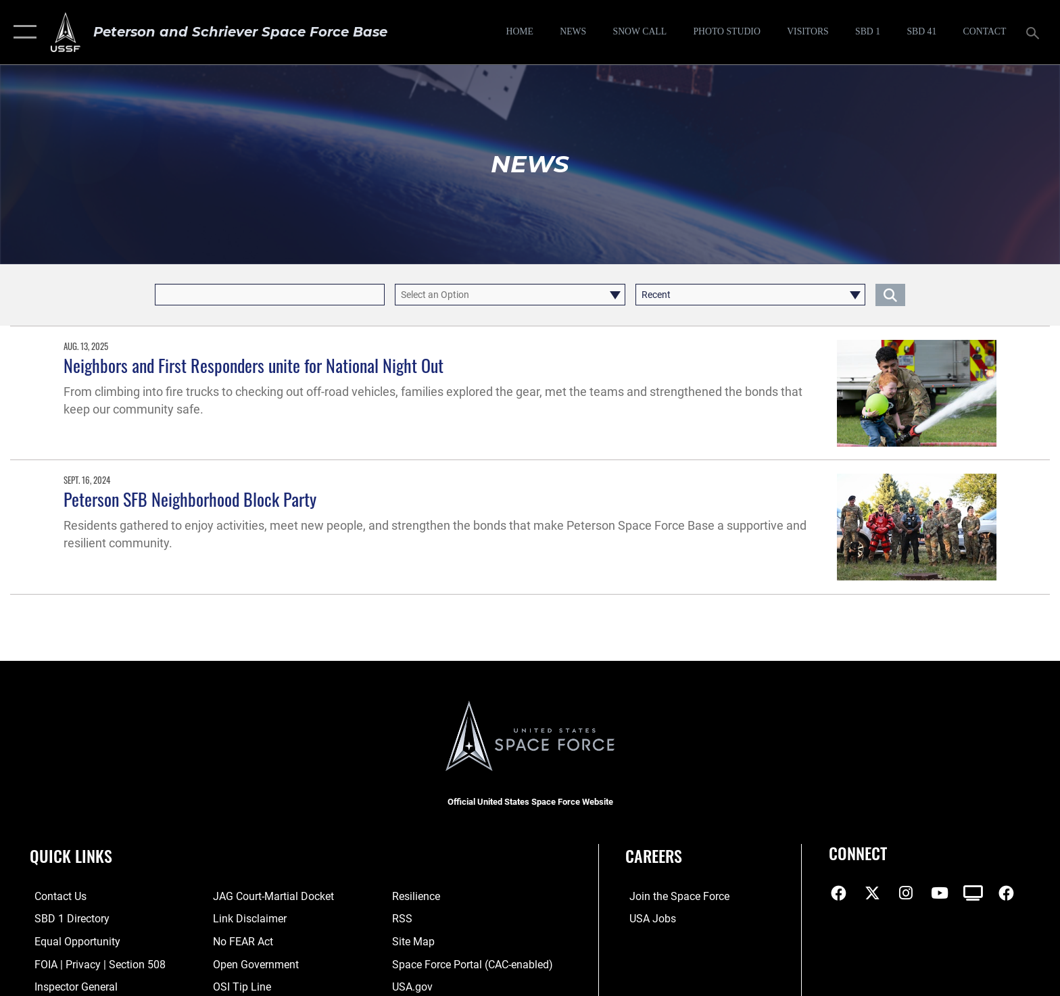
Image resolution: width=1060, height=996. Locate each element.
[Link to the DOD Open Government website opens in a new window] (254, 963)
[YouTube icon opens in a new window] (940, 893)
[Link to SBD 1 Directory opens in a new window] (67, 918)
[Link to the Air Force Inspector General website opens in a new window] (71, 986)
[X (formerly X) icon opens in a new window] (872, 893)
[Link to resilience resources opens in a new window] (417, 896)
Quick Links (71, 856)
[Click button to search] (890, 294)
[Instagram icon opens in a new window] (906, 893)
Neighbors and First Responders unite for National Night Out (253, 365)
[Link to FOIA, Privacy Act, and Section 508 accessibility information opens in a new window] (95, 963)
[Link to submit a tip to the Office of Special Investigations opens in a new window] (241, 986)
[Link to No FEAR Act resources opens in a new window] (242, 941)
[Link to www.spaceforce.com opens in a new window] (675, 896)
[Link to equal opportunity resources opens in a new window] (73, 941)
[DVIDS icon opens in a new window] (973, 893)
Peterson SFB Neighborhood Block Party (190, 499)
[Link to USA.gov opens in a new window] (413, 986)
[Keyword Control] (270, 294)
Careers (653, 856)
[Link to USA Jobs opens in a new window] (648, 918)
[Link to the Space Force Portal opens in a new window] (473, 963)
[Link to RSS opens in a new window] (403, 918)
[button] (22, 32)
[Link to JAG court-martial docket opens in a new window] (272, 896)
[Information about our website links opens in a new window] (248, 918)
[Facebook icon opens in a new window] (839, 893)
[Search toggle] (1034, 32)
